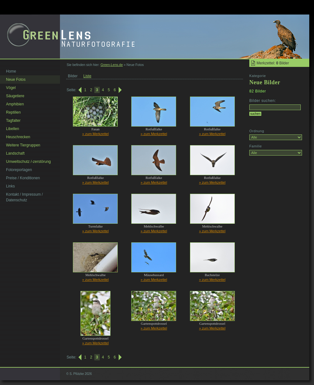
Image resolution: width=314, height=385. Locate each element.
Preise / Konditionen (23, 178)
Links (10, 186)
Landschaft (15, 153)
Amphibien (15, 104)
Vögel (11, 88)
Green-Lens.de (111, 65)
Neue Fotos (16, 79)
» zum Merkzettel (95, 134)
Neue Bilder (264, 82)
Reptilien (13, 112)
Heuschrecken (18, 137)
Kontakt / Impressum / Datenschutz (24, 197)
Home (11, 71)
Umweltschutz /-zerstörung (28, 161)
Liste (87, 76)
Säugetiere (15, 96)
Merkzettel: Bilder (273, 63)
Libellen (12, 129)
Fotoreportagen (19, 170)
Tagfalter (13, 120)
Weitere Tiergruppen (23, 145)
